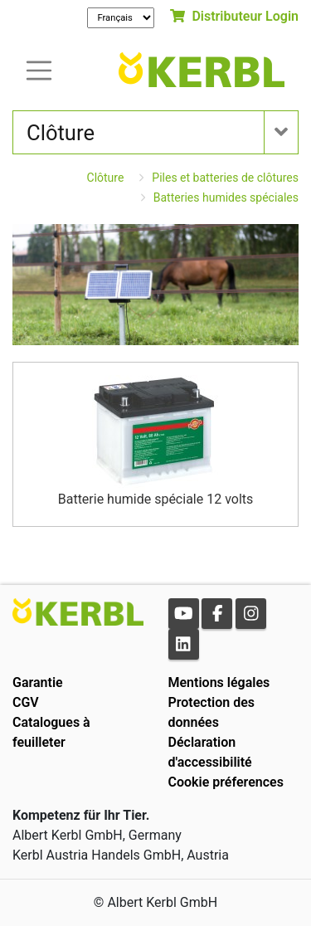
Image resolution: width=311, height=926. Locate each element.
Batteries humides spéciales (226, 197)
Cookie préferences (226, 782)
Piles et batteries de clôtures (225, 177)
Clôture (105, 177)
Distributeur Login (234, 16)
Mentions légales (219, 682)
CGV (25, 702)
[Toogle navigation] (39, 69)
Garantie (37, 682)
